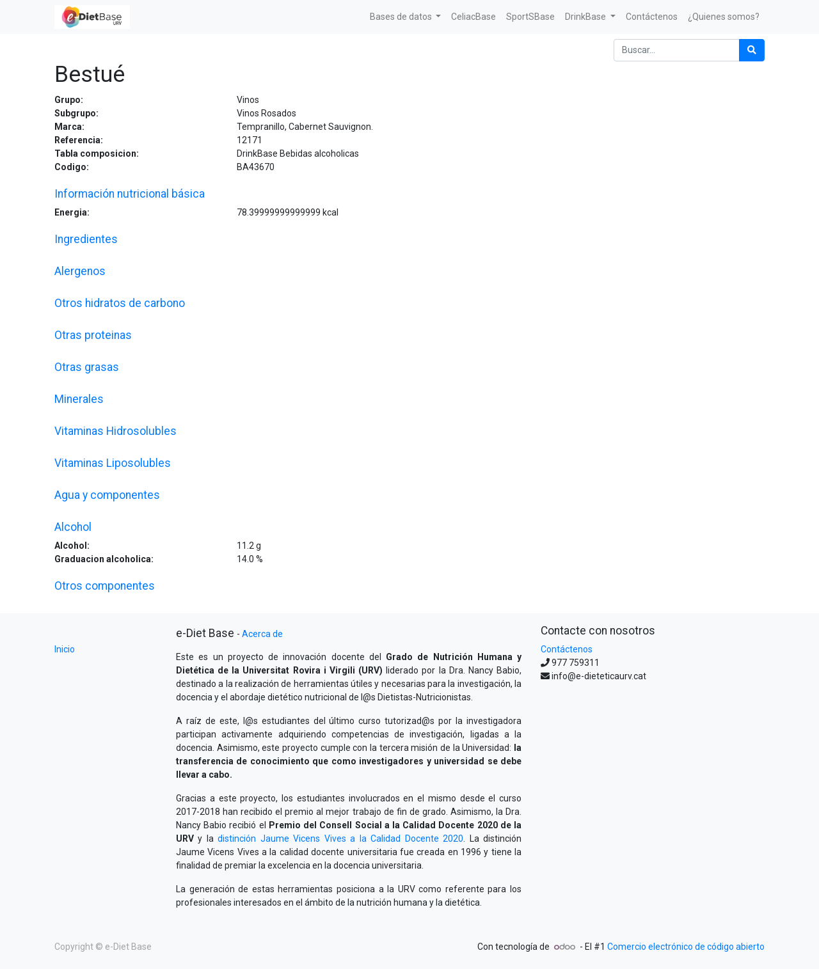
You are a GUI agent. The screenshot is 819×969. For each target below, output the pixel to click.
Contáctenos (566, 649)
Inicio (64, 649)
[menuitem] (473, 17)
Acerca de (262, 634)
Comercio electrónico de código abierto (686, 946)
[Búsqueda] (752, 50)
